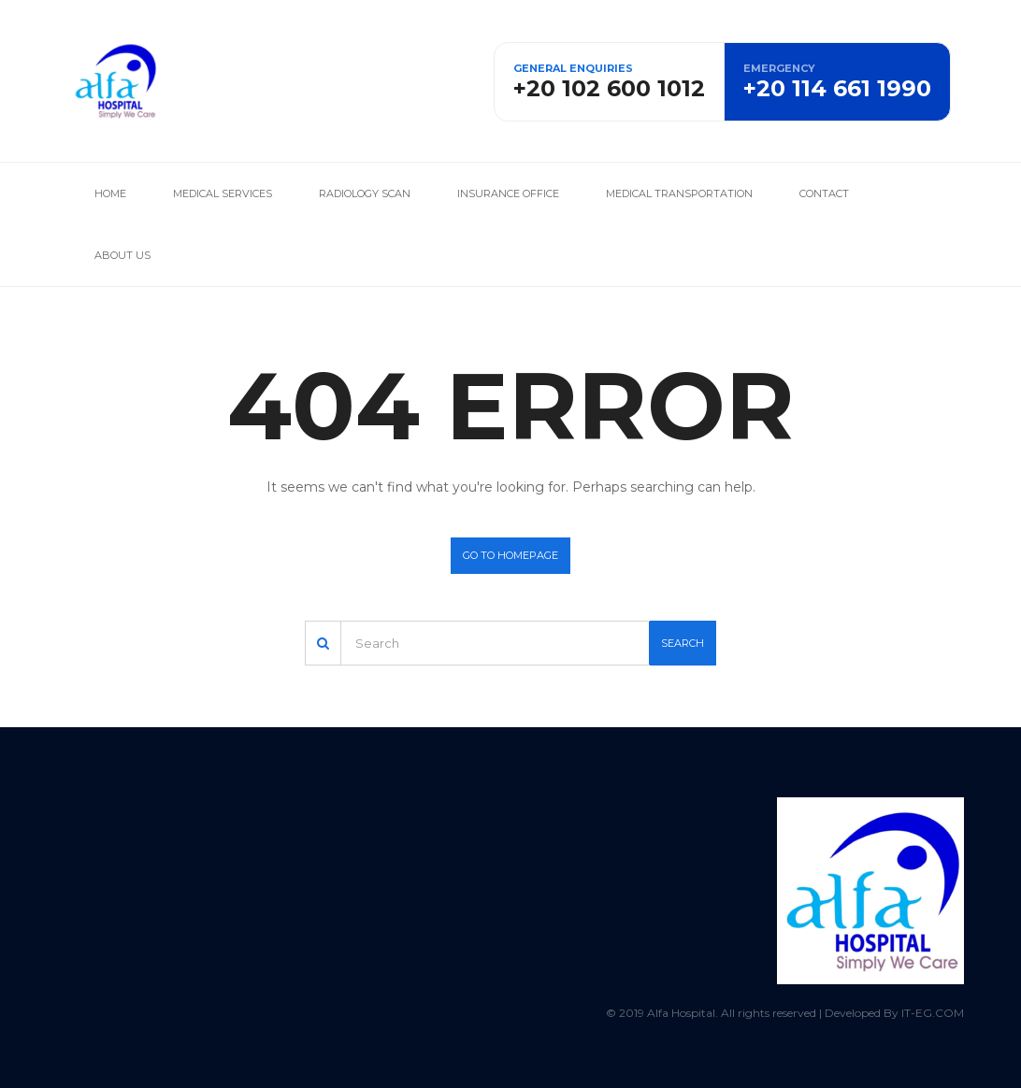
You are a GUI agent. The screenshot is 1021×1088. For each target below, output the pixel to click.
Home (110, 193)
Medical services (222, 193)
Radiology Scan (364, 193)
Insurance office (508, 193)
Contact (824, 193)
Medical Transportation (679, 193)
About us (122, 255)
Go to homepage (510, 555)
